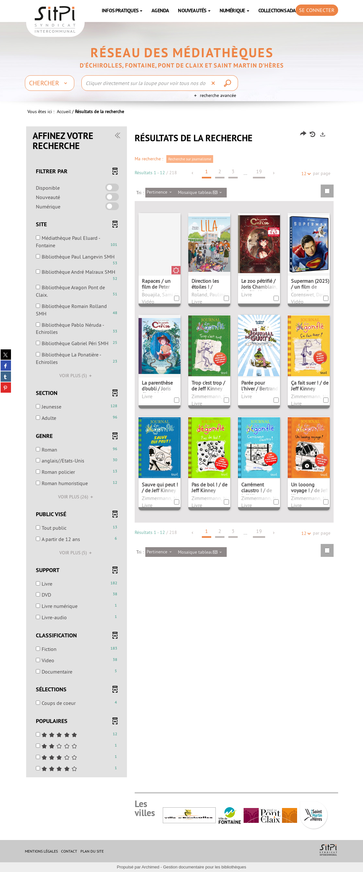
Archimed (150, 867)
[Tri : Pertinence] (161, 192)
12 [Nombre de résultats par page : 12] (304, 173)
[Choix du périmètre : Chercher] (49, 83)
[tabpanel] (181, 452)
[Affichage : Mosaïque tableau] (202, 192)
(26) (76, 497)
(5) (76, 375)
